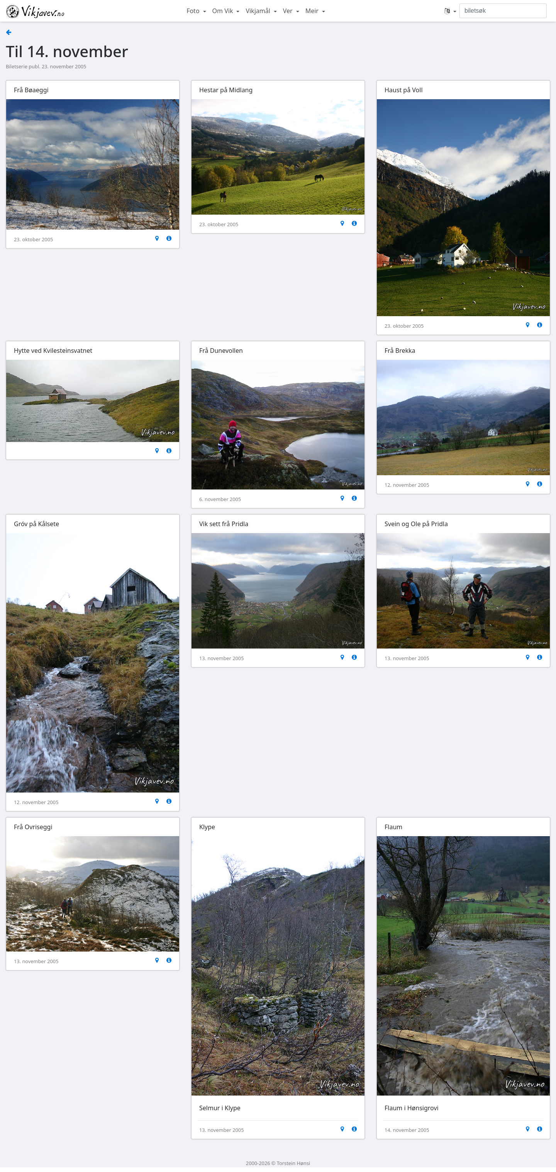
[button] (450, 11)
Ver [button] (288, 11)
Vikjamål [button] (259, 11)
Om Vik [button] (223, 11)
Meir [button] (312, 11)
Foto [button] (193, 11)
